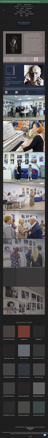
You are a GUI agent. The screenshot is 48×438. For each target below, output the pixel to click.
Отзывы (21, 15)
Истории (15, 13)
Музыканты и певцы (27, 4)
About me (22, 8)
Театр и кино (19, 4)
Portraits (30, 12)
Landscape (21, 10)
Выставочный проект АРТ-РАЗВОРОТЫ (27, 6)
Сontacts (26, 15)
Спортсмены (16, 6)
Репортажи (27, 10)
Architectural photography (21, 12)
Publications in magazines (29, 13)
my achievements (29, 8)
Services (21, 13)
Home (17, 8)
